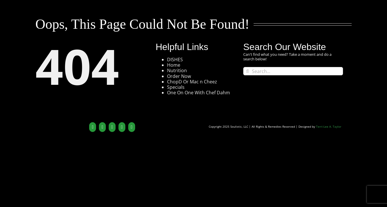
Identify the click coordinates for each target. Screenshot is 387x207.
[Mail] (131, 127)
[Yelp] (121, 127)
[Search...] (293, 71)
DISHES (175, 59)
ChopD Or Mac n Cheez (192, 81)
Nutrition (177, 70)
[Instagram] (112, 127)
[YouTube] (102, 127)
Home (173, 65)
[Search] (247, 71)
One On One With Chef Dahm (198, 92)
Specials (176, 87)
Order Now (179, 76)
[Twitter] (92, 127)
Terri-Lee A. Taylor (328, 127)
